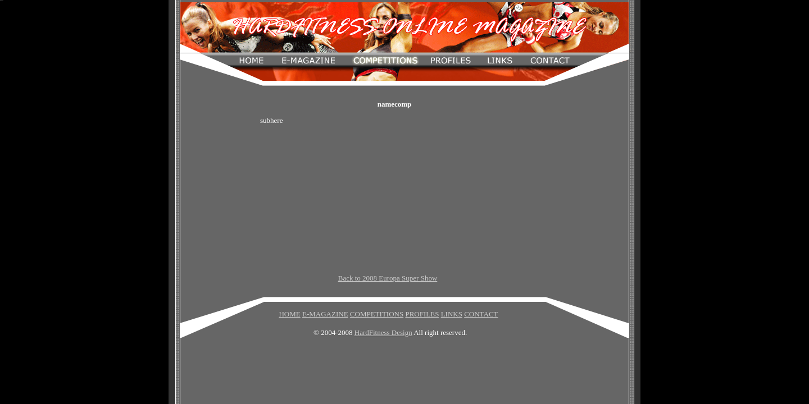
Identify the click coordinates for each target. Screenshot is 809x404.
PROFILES (422, 314)
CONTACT (481, 314)
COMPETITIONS (376, 314)
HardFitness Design (383, 332)
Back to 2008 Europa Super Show (388, 278)
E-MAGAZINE (325, 314)
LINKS (451, 314)
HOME (289, 314)
